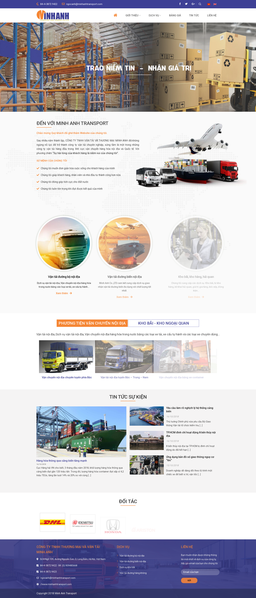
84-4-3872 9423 (48, 571)
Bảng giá (175, 15)
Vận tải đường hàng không (133, 573)
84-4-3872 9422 (47, 4)
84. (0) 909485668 (67, 565)
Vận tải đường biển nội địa (133, 561)
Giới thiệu (133, 15)
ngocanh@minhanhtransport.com (82, 4)
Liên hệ (211, 15)
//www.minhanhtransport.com (56, 584)
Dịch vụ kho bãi (127, 567)
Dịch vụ (155, 15)
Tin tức (194, 15)
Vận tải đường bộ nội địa (132, 555)
